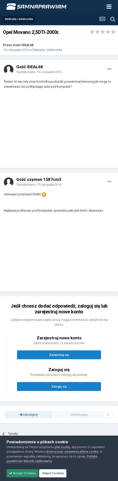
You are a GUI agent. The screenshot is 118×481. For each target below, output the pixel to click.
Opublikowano (39, 72)
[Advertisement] (42, 131)
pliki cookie (62, 447)
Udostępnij (29, 414)
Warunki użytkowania (38, 461)
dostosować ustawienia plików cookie (72, 451)
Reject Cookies (53, 473)
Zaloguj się (59, 386)
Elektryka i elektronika (47, 50)
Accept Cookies (22, 473)
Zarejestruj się (59, 355)
